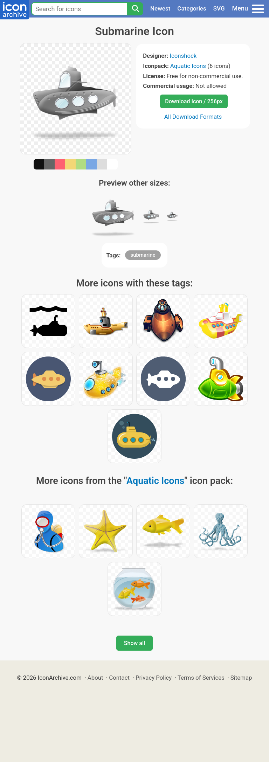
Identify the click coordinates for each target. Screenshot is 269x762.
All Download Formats (193, 116)
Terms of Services (201, 677)
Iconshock (183, 55)
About (95, 677)
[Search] (135, 8)
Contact (119, 677)
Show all (134, 643)
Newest (160, 8)
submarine (142, 255)
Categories (191, 8)
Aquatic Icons (188, 65)
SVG (219, 8)
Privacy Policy (154, 677)
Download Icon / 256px (193, 101)
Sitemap (241, 677)
